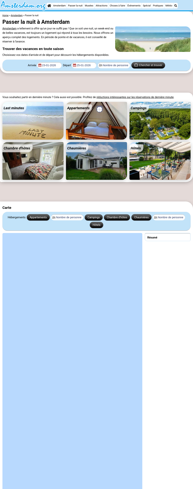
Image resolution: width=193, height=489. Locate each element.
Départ (67, 65)
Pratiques (158, 5)
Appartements (38, 217)
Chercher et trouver (148, 65)
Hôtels (96, 225)
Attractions (101, 5)
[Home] (49, 5)
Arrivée (32, 65)
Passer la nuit (75, 5)
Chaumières (141, 217)
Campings (94, 217)
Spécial (147, 5)
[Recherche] (176, 5)
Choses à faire (117, 5)
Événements (134, 5)
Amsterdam (59, 5)
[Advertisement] (92, 83)
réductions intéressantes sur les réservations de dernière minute (135, 97)
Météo (168, 5)
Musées (89, 5)
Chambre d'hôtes (117, 217)
